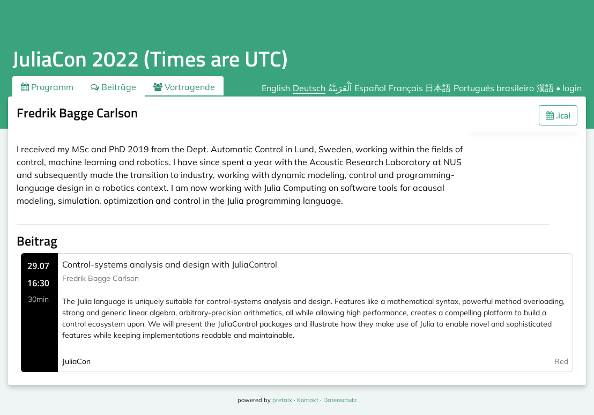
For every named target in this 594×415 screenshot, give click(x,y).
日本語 (438, 88)
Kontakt (307, 400)
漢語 (545, 88)
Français (406, 88)
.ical (558, 115)
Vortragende (184, 86)
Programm (47, 86)
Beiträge (113, 86)
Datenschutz (340, 400)
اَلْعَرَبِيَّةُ (340, 88)
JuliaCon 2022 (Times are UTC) (150, 58)
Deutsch (309, 88)
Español (370, 88)
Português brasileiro (494, 88)
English (276, 88)
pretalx (282, 400)
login (572, 88)
